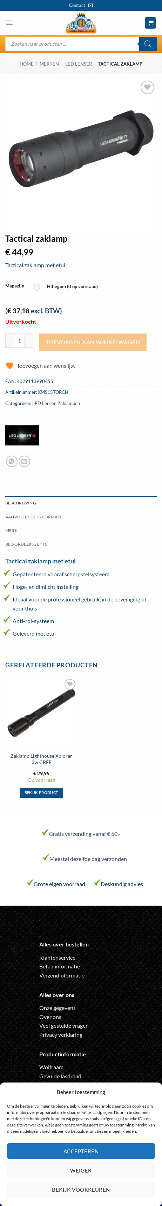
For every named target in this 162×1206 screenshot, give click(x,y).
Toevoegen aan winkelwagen (93, 342)
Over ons (50, 1016)
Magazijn (14, 286)
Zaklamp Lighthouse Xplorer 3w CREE (41, 759)
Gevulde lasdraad (60, 1076)
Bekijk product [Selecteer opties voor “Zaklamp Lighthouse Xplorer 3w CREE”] (42, 792)
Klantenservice (57, 957)
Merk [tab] (11, 530)
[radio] (67, 287)
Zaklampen (69, 403)
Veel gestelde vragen (64, 1025)
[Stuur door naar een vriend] (24, 461)
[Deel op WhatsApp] (12, 461)
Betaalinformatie (59, 966)
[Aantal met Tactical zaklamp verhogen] (29, 340)
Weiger (81, 1170)
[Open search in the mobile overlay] (81, 44)
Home (27, 64)
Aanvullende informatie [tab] (34, 516)
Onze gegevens (57, 1007)
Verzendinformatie (62, 975)
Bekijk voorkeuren (81, 1189)
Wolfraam (51, 1067)
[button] (9, 23)
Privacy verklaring (60, 1034)
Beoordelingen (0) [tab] (27, 544)
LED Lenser (78, 64)
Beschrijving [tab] (20, 502)
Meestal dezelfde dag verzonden (88, 858)
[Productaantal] (19, 340)
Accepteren (81, 1151)
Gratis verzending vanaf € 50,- (84, 833)
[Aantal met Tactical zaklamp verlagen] (9, 340)
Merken (49, 64)
